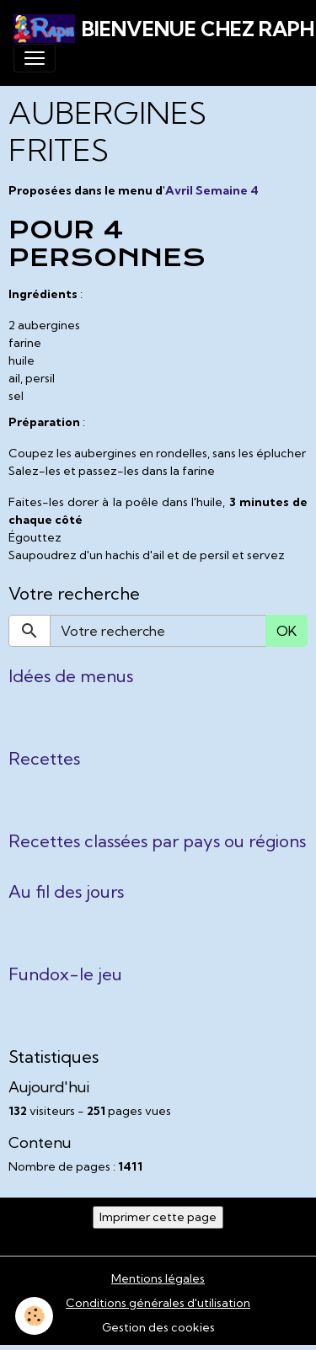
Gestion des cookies (158, 1327)
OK (286, 630)
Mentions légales (158, 1278)
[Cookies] (34, 1316)
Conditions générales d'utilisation (158, 1302)
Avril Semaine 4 (212, 190)
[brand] (151, 28)
